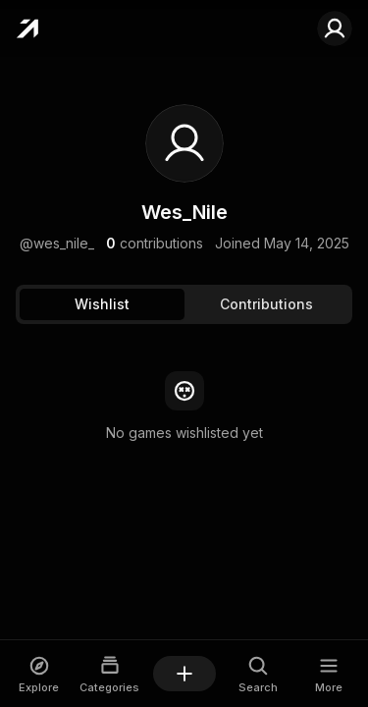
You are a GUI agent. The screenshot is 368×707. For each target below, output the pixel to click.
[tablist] (184, 304)
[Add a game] (184, 673)
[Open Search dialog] (259, 674)
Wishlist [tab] (102, 304)
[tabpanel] (184, 408)
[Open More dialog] (328, 674)
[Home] (27, 28)
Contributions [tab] (266, 304)
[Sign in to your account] (334, 28)
